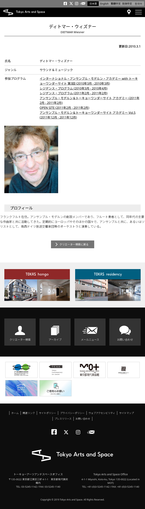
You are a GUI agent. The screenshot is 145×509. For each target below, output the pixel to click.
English (104, 3)
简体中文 (127, 3)
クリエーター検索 (20, 339)
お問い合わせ (125, 339)
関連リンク (29, 413)
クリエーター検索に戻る (74, 244)
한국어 (138, 3)
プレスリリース (63, 418)
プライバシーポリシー (72, 413)
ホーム (15, 413)
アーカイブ (55, 339)
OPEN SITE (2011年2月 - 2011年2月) (64, 108)
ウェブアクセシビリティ (102, 413)
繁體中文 (116, 3)
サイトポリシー (47, 413)
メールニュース (90, 339)
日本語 (93, 3)
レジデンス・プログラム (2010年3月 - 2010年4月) (73, 88)
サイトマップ (126, 413)
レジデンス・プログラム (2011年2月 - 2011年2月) (73, 93)
